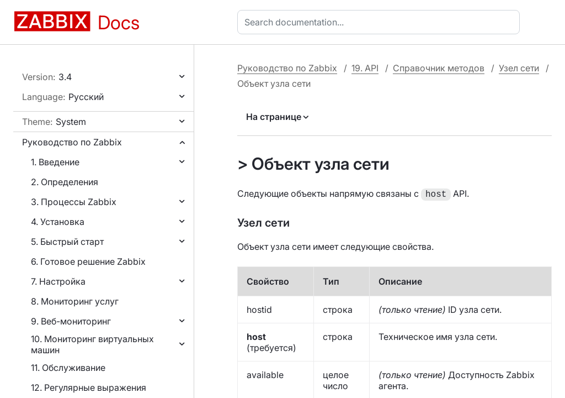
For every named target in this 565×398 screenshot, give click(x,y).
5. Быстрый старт (67, 241)
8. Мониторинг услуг (75, 301)
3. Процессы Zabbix (73, 201)
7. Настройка (58, 281)
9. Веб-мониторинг (71, 321)
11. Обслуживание (68, 367)
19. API (365, 68)
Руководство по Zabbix (72, 142)
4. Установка (57, 221)
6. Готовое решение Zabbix (88, 261)
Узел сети (519, 68)
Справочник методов (438, 68)
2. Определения (64, 181)
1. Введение (55, 161)
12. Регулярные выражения (88, 387)
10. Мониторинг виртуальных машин (92, 344)
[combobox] (380, 22)
